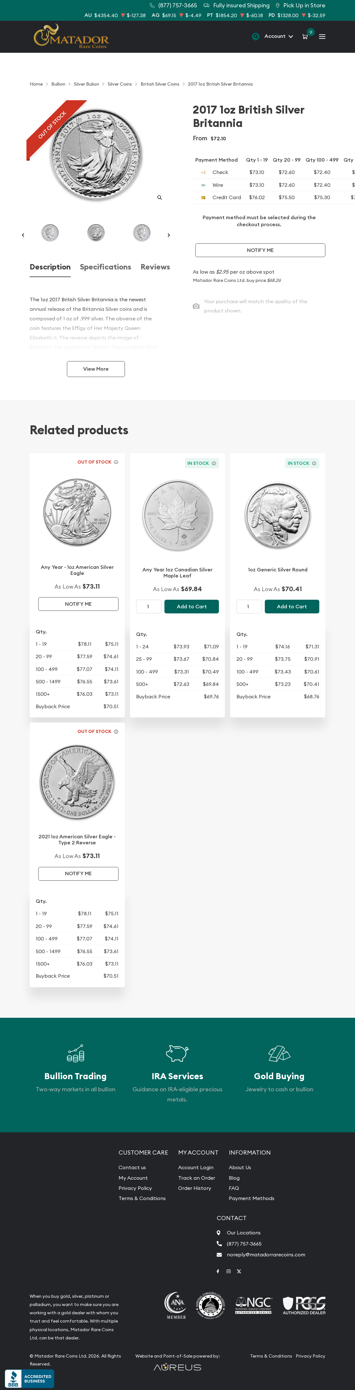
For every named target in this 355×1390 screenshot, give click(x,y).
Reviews (155, 266)
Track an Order (196, 1178)
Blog (234, 1178)
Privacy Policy (135, 1188)
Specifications (105, 266)
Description (50, 266)
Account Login (196, 1167)
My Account (133, 1178)
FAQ (234, 1188)
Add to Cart (192, 606)
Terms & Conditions (142, 1198)
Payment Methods (251, 1198)
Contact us (132, 1167)
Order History (194, 1188)
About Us (240, 1167)
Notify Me (260, 250)
